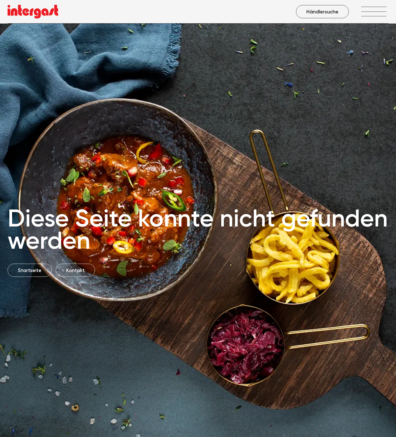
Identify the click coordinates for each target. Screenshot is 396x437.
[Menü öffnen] (373, 11)
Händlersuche (322, 12)
